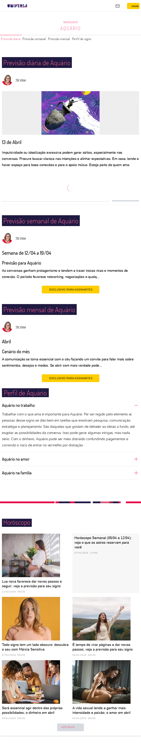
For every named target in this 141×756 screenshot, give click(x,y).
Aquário (70, 28)
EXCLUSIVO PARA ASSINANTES (70, 289)
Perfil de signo (81, 39)
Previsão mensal (59, 39)
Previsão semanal (34, 39)
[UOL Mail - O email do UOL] (117, 6)
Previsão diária (11, 39)
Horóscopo (70, 22)
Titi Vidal (20, 80)
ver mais (70, 727)
